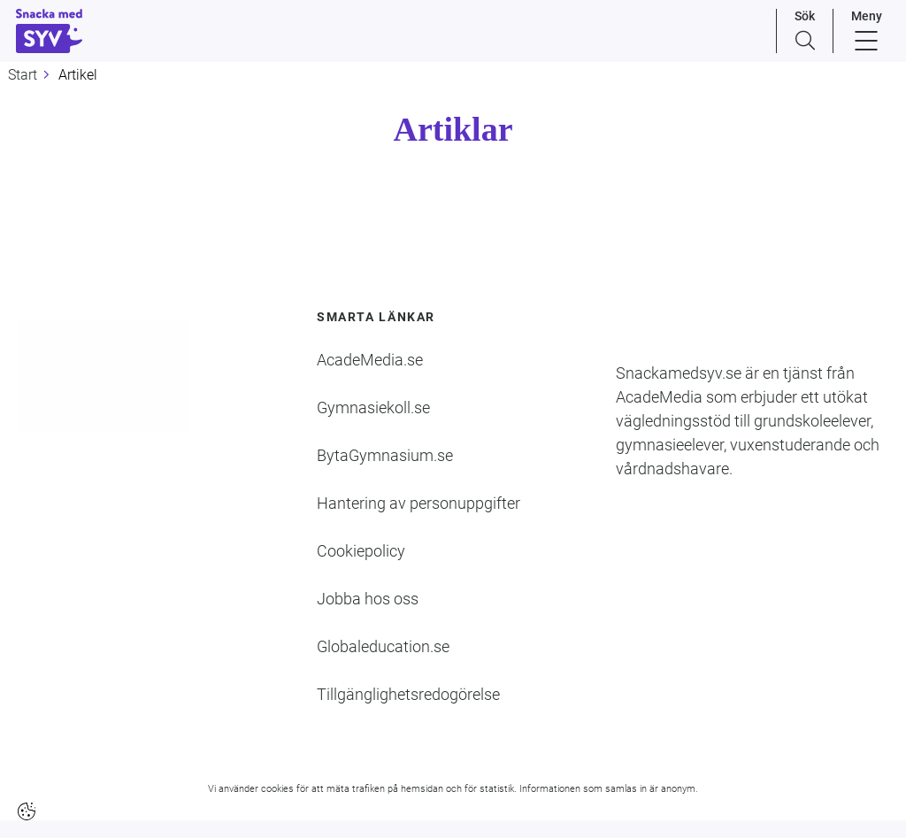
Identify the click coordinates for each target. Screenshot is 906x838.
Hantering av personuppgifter (418, 503)
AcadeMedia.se (370, 359)
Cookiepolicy (361, 551)
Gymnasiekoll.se (373, 407)
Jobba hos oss (367, 598)
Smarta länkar (376, 317)
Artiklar (452, 129)
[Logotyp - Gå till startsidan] (113, 376)
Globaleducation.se (383, 646)
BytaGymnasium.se (385, 455)
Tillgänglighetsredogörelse (408, 694)
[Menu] (866, 31)
